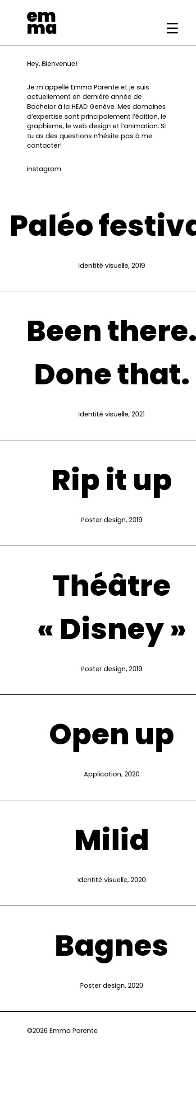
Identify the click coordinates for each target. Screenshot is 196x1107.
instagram (44, 168)
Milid (111, 840)
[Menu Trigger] (172, 28)
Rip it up (111, 480)
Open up (111, 734)
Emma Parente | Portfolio (41, 22)
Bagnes (112, 945)
